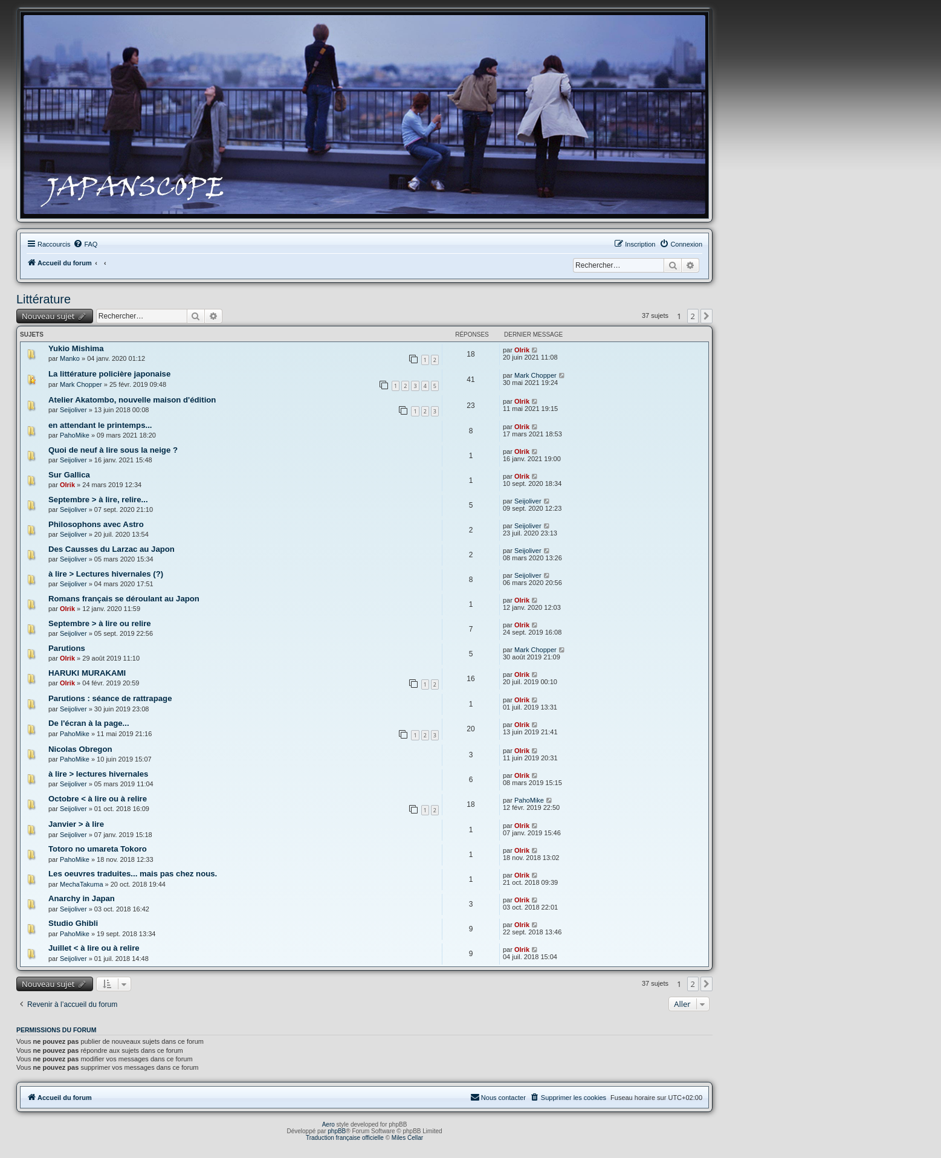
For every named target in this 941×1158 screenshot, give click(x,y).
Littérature (43, 299)
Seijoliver (73, 409)
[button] (706, 316)
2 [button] (693, 316)
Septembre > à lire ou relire (99, 623)
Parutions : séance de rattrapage (110, 698)
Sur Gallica (69, 474)
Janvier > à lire (76, 824)
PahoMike (74, 435)
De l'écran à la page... (88, 723)
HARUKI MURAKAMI (87, 673)
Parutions (66, 648)
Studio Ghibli (73, 923)
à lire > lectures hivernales (98, 773)
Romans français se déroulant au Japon (123, 598)
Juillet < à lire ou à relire (94, 948)
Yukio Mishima (76, 348)
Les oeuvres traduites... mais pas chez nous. (132, 873)
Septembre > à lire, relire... (98, 499)
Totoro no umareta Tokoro (97, 848)
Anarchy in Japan (81, 898)
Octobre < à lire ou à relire (97, 798)
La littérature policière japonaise (109, 373)
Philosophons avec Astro (96, 524)
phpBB (337, 1131)
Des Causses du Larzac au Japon (111, 549)
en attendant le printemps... (100, 425)
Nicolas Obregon (80, 749)
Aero (328, 1124)
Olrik (521, 350)
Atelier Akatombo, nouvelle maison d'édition (132, 399)
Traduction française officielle (345, 1137)
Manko (70, 358)
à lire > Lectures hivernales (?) (105, 573)
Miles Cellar (407, 1137)
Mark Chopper (81, 384)
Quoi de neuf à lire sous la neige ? (113, 449)
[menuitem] (85, 244)
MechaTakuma (81, 884)
